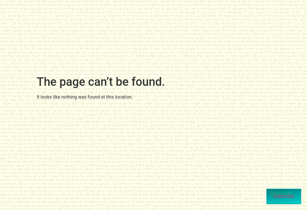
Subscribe (283, 196)
